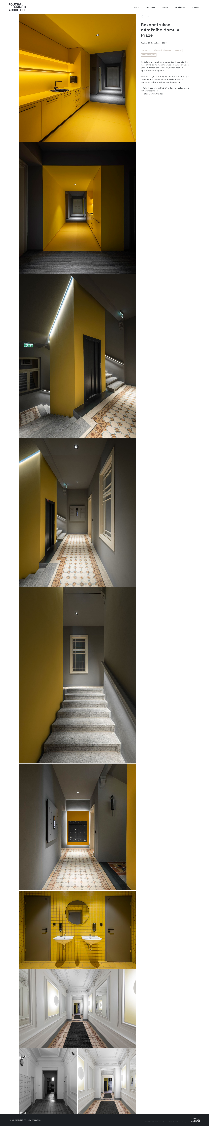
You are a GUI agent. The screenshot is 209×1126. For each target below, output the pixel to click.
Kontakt (196, 7)
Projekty (150, 7)
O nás (165, 7)
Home (136, 7)
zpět (149, 16)
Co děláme (180, 7)
